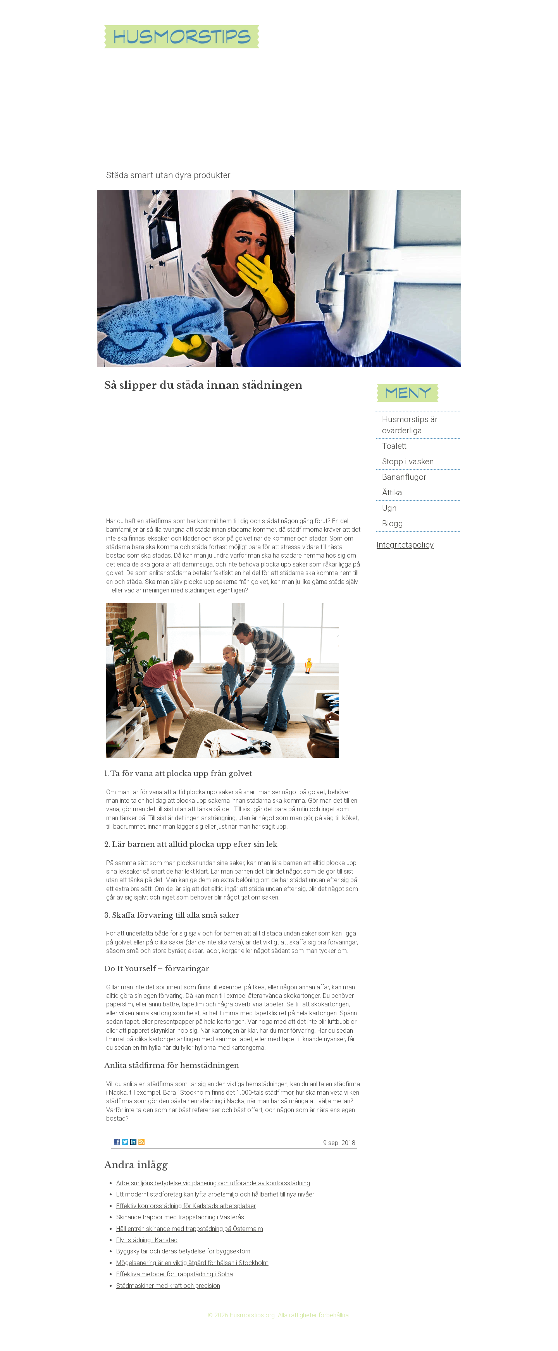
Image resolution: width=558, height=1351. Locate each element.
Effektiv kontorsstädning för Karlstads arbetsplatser (186, 1206)
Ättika (392, 492)
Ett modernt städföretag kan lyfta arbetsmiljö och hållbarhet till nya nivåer (215, 1194)
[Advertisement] (279, 109)
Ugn (389, 508)
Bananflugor (404, 477)
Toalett (394, 446)
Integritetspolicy (405, 544)
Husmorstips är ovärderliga (409, 425)
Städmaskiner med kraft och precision (168, 1285)
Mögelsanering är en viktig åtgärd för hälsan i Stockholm (192, 1263)
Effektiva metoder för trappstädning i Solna (174, 1274)
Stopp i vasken (408, 461)
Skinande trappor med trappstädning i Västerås (180, 1217)
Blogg (392, 523)
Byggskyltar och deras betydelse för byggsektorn (183, 1251)
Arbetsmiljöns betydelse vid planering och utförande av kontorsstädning (213, 1183)
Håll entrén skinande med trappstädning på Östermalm (189, 1229)
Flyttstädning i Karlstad (146, 1240)
